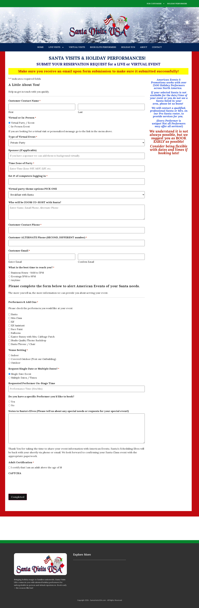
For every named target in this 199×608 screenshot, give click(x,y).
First (11, 112)
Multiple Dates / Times (24, 378)
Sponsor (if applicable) (22, 150)
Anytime (15, 280)
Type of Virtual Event (22, 136)
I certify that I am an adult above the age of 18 (36, 467)
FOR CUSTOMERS (156, 3)
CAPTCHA (14, 473)
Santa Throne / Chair (23, 344)
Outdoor (15, 363)
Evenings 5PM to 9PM (23, 276)
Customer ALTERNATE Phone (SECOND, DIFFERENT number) (47, 237)
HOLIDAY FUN (128, 47)
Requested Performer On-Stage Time (31, 383)
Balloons (16, 333)
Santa (14, 314)
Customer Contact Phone (25, 224)
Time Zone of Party (21, 163)
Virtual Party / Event (23, 123)
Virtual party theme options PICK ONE (32, 188)
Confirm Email (86, 261)
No (12, 405)
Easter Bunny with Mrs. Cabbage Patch (33, 337)
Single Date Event (21, 374)
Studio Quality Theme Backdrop (28, 340)
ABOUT (143, 47)
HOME (40, 47)
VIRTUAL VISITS (77, 47)
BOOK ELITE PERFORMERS (103, 47)
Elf (12, 322)
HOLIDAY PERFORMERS (177, 3)
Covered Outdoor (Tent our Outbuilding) (33, 359)
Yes (13, 401)
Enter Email (15, 261)
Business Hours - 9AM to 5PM (27, 273)
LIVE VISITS (56, 47)
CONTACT (157, 47)
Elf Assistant (18, 325)
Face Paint (17, 329)
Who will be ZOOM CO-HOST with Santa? (34, 202)
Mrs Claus (16, 318)
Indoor (15, 355)
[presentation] (32, 482)
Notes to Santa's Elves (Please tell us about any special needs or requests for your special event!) (68, 411)
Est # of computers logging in (28, 176)
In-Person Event (20, 126)
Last (80, 112)
